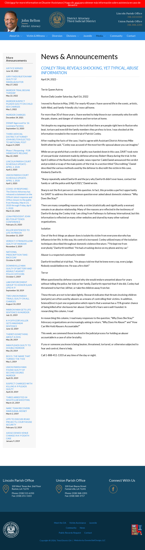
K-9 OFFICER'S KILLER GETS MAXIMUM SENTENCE (17, 323)
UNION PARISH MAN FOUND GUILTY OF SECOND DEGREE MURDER (16, 371)
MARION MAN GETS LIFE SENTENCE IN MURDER (18, 311)
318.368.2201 (134, 24)
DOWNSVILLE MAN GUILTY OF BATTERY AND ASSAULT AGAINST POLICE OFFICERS (19, 269)
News (82, 527)
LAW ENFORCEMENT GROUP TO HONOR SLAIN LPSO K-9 (19, 285)
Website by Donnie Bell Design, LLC (89, 540)
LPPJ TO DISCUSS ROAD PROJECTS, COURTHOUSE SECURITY (19, 422)
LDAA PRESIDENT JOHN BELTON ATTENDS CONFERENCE (18, 219)
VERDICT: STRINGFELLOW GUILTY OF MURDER (19, 242)
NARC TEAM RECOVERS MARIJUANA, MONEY (18, 409)
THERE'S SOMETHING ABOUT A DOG (17, 335)
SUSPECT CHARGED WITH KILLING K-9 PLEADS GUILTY (19, 386)
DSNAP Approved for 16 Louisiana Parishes (17, 124)
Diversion (57, 35)
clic (75, 2)
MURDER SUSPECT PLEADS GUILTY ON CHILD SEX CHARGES (19, 104)
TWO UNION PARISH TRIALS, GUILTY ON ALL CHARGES (17, 299)
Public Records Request (70, 532)
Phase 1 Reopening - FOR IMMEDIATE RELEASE (18, 152)
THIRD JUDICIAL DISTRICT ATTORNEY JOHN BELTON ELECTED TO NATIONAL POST (18, 138)
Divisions (73, 35)
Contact (131, 35)
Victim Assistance (77, 522)
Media (101, 35)
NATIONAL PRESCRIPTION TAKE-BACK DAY (17, 255)
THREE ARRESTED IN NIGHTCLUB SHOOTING (18, 398)
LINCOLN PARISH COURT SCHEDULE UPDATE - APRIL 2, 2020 (18, 164)
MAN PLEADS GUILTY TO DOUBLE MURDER (18, 346)
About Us (15, 35)
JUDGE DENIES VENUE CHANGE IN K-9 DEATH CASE (17, 436)
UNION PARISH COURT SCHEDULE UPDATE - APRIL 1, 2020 (17, 178)
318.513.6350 (134, 16)
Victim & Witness (37, 35)
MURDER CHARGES (15, 114)
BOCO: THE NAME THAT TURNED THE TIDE (18, 357)
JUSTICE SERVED (14, 68)
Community (116, 35)
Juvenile (87, 35)
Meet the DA (60, 522)
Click (10, 2)
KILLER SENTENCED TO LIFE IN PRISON (18, 231)
